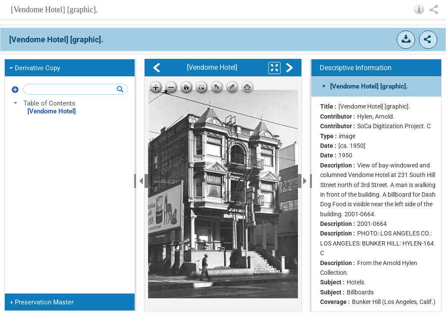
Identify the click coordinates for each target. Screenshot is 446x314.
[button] (419, 9)
